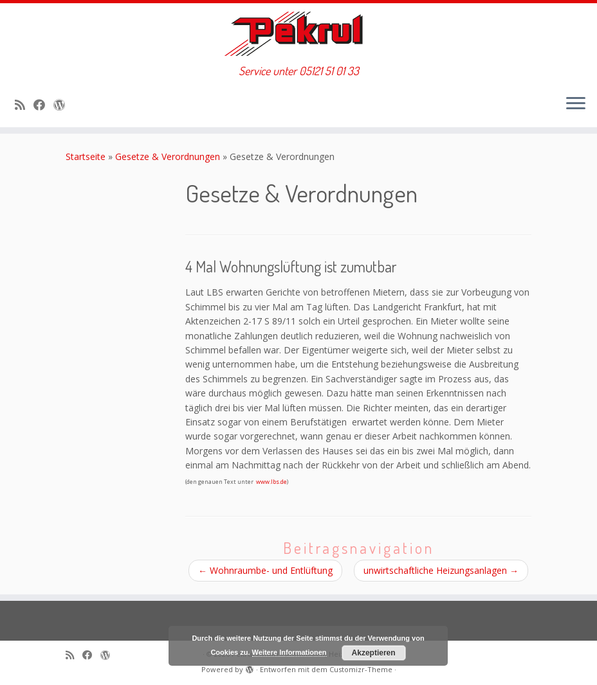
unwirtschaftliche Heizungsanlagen (441, 570)
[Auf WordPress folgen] (63, 104)
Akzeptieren (374, 652)
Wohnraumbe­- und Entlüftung (265, 570)
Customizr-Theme (360, 669)
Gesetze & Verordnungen (167, 156)
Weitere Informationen (289, 652)
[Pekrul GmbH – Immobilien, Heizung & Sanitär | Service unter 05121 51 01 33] (298, 34)
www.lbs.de (271, 481)
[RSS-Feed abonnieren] (24, 104)
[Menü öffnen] (575, 104)
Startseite (86, 156)
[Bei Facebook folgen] (43, 104)
